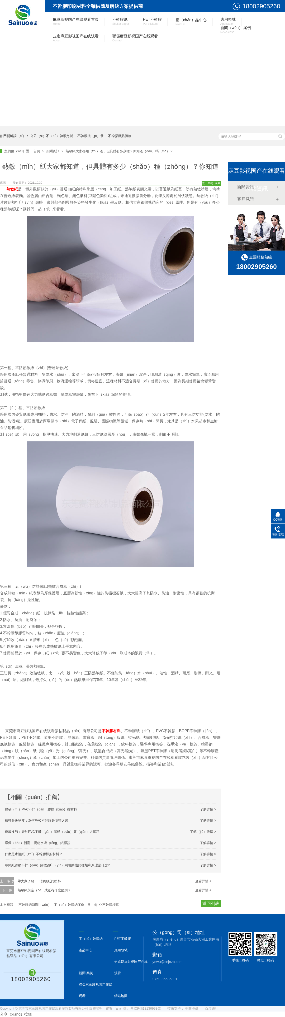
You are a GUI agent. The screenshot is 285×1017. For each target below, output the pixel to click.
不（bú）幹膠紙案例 (69, 905)
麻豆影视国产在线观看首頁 (76, 21)
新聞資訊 (53, 151)
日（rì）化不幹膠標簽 (103, 905)
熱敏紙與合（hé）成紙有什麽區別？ (44, 890)
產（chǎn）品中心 (191, 22)
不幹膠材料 (111, 731)
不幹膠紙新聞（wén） (35, 905)
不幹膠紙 (120, 21)
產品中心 (85, 950)
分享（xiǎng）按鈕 (16, 1014)
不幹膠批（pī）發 (90, 136)
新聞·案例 (86, 973)
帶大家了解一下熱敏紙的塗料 (39, 881)
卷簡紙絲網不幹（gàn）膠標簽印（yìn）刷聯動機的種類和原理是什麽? (57, 865)
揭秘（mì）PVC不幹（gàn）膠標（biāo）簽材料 (41, 809)
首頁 (37, 151)
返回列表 (210, 903)
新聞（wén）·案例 (235, 30)
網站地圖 (121, 996)
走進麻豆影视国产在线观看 (76, 38)
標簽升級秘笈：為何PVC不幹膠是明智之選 (36, 820)
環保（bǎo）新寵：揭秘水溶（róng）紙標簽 (37, 843)
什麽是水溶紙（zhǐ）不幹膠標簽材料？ (33, 854)
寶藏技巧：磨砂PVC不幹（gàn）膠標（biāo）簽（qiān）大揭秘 (52, 832)
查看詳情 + (203, 881)
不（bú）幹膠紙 (91, 939)
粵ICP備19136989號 (145, 1008)
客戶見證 (245, 199)
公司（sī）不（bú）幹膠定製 (51, 136)
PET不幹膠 (152, 21)
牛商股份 (191, 1008)
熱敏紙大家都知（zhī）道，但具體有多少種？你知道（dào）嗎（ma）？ (119, 151)
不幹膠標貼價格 (119, 136)
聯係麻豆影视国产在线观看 (135, 38)
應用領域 (228, 21)
